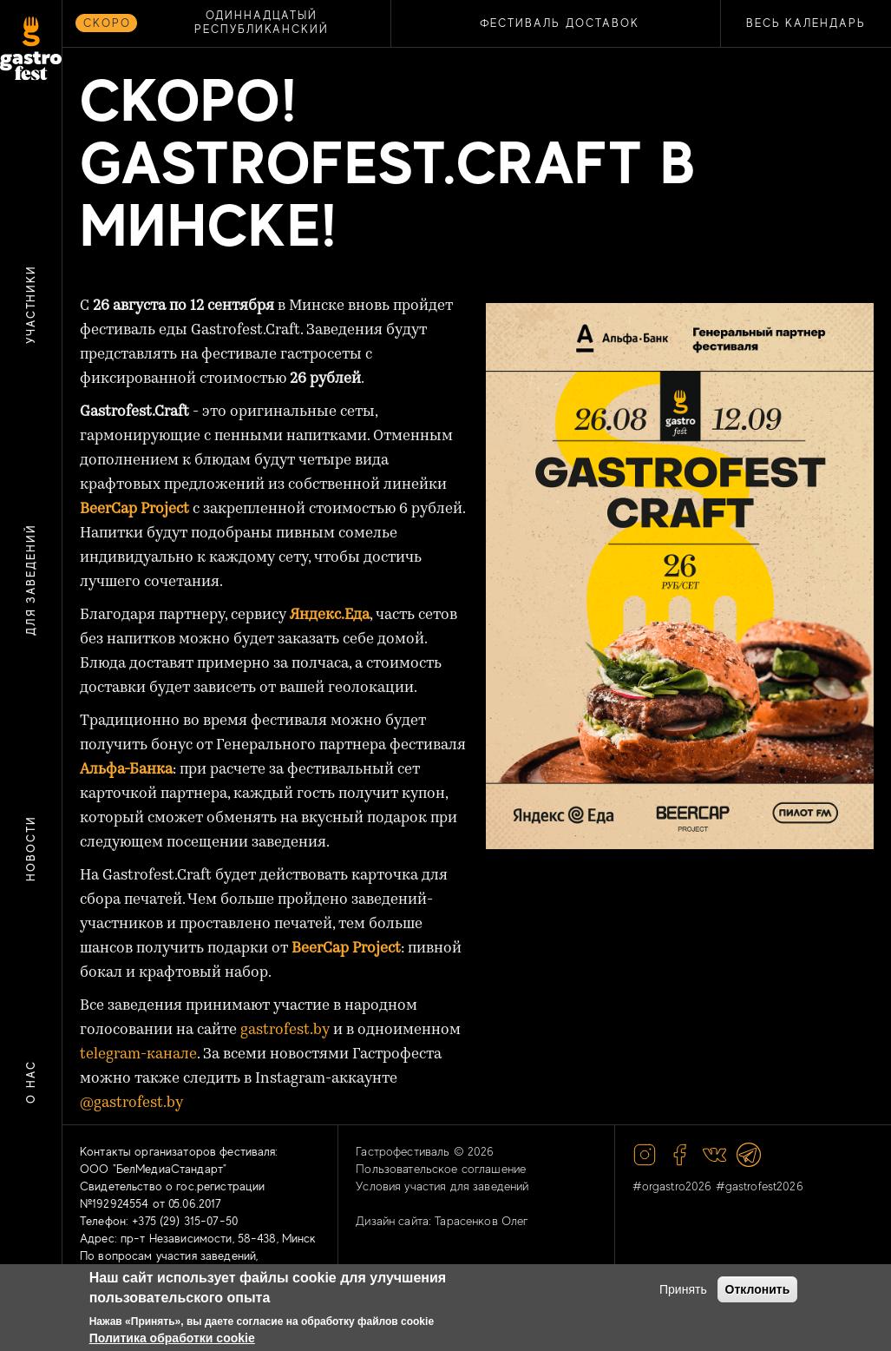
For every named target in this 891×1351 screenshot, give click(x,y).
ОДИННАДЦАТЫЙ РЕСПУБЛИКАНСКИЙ (261, 22)
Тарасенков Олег (481, 1221)
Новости (30, 848)
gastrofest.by (285, 1030)
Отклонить (757, 1289)
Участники (30, 305)
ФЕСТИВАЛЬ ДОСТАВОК (559, 23)
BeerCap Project (346, 948)
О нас (30, 1082)
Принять (683, 1289)
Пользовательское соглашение (441, 1169)
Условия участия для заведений (442, 1186)
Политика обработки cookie (172, 1338)
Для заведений (30, 580)
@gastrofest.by (131, 1103)
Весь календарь (806, 23)
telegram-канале (138, 1054)
